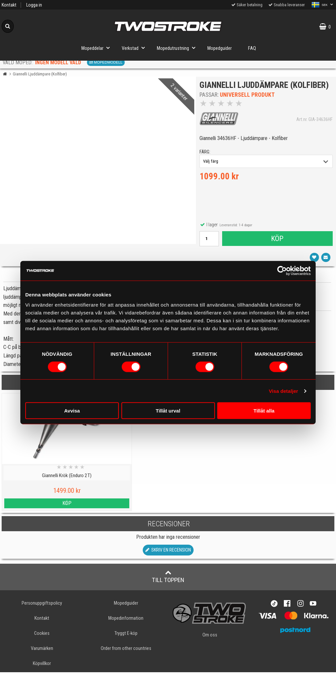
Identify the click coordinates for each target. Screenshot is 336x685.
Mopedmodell (105, 62)
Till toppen (168, 589)
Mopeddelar (97, 47)
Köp (277, 250)
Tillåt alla (264, 410)
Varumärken (42, 661)
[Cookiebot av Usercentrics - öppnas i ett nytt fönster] (282, 270)
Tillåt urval (168, 410)
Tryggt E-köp (126, 646)
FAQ (252, 48)
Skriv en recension (168, 563)
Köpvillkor (42, 676)
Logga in (34, 5)
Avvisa (72, 410)
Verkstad (135, 47)
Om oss (209, 648)
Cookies (42, 646)
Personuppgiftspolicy (42, 616)
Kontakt (9, 5)
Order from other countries (126, 661)
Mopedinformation (125, 631)
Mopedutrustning (178, 47)
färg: (206, 163)
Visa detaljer (283, 390)
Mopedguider (219, 48)
